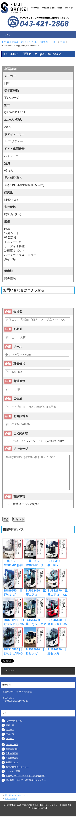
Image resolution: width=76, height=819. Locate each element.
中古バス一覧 (12, 744)
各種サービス (12, 762)
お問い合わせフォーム (17, 767)
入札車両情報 (12, 753)
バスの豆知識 (12, 758)
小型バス (10, 738)
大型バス (10, 729)
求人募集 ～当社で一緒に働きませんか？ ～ (26, 780)
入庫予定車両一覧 (14, 721)
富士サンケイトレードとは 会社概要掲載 (25, 775)
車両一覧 (10, 725)
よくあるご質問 (13, 771)
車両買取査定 (12, 749)
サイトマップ (11, 798)
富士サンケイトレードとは (17, 795)
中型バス (10, 734)
